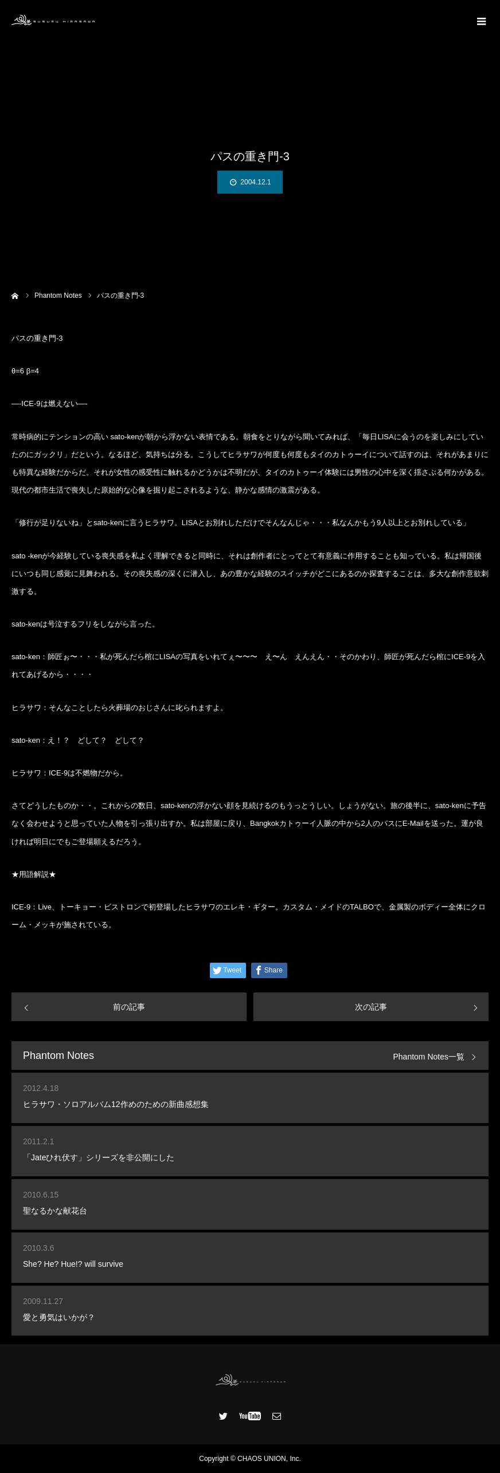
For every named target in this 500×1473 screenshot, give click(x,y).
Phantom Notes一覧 (429, 1057)
